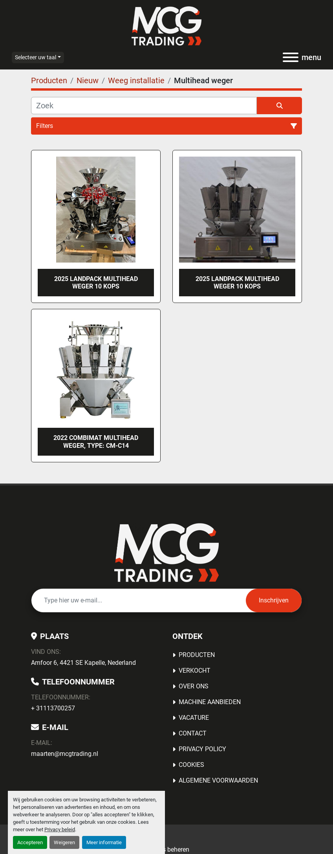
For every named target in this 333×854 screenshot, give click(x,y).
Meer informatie (104, 842)
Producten (197, 655)
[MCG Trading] (166, 552)
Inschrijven (274, 600)
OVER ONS (194, 686)
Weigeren (64, 842)
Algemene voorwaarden (218, 780)
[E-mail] (138, 600)
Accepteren (30, 842)
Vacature (194, 717)
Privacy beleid (59, 829)
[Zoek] (144, 105)
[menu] (290, 57)
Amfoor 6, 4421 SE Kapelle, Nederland (83, 662)
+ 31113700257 (53, 708)
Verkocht (194, 670)
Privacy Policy (202, 749)
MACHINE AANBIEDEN (210, 702)
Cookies (191, 764)
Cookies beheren (166, 849)
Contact (193, 733)
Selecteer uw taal (35, 57)
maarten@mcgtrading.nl (64, 753)
